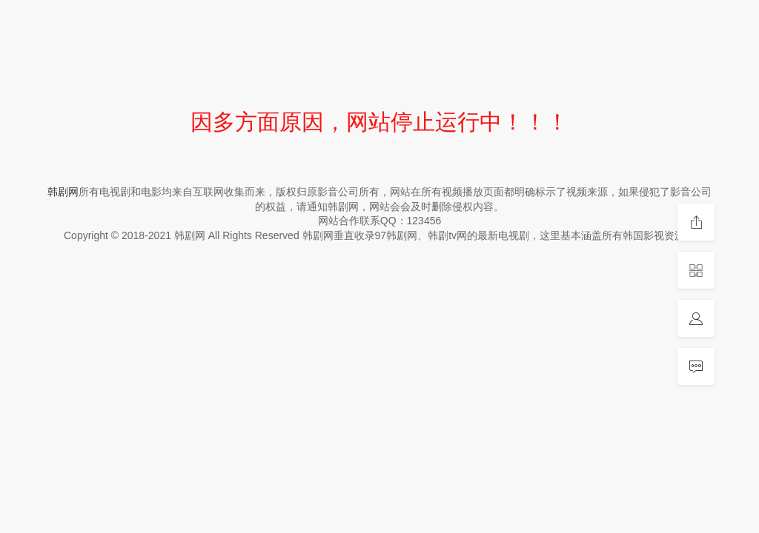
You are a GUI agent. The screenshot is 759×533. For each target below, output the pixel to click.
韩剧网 (63, 192)
